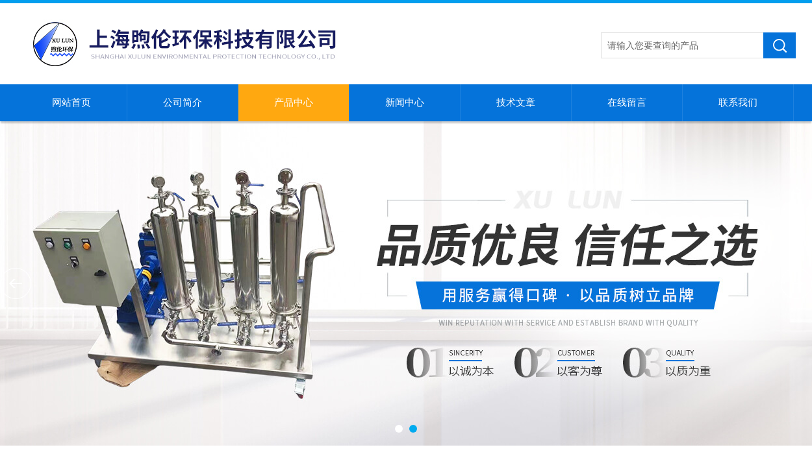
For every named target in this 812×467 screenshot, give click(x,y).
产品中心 (293, 102)
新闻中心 (404, 102)
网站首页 (71, 102)
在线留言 (626, 102)
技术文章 (515, 102)
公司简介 (182, 102)
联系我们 (737, 102)
